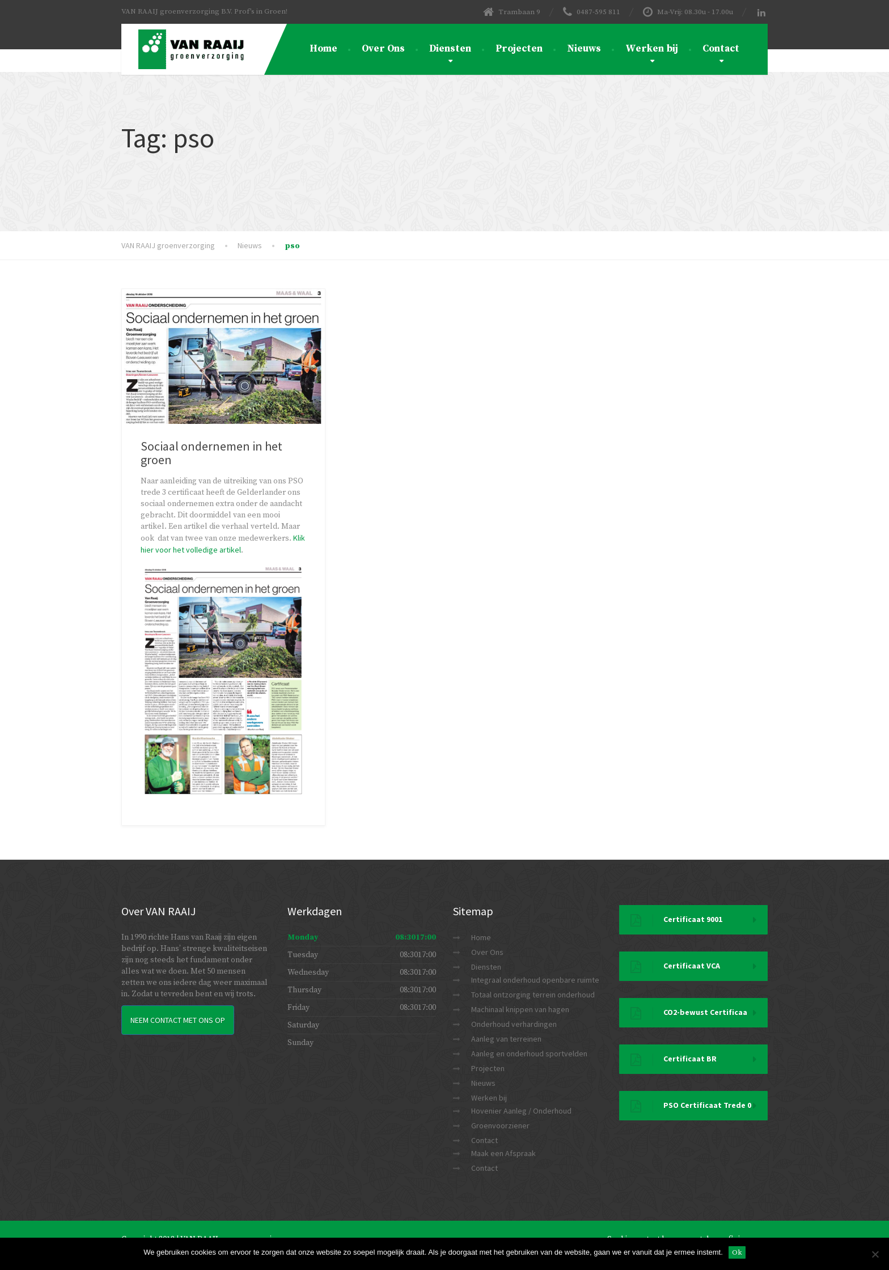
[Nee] (874, 1254)
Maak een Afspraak (503, 1153)
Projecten (519, 49)
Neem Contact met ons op (177, 1020)
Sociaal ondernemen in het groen (211, 453)
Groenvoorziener (500, 1125)
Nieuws (584, 49)
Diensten (450, 49)
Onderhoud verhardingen (514, 1024)
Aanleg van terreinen (506, 1039)
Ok (737, 1252)
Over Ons (383, 49)
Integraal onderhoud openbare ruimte (535, 980)
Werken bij (651, 49)
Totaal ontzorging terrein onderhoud (533, 994)
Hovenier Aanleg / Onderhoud (521, 1111)
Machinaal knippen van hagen (520, 1009)
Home (323, 49)
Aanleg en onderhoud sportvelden (529, 1053)
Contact (720, 49)
